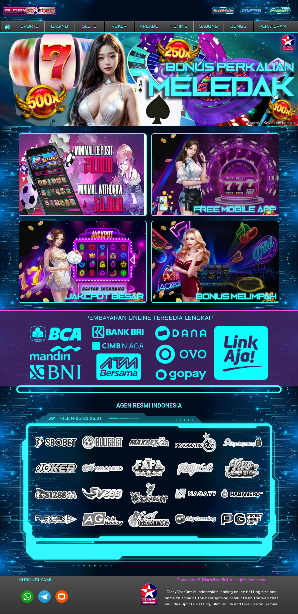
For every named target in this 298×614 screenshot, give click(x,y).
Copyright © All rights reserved (221, 580)
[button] (29, 27)
